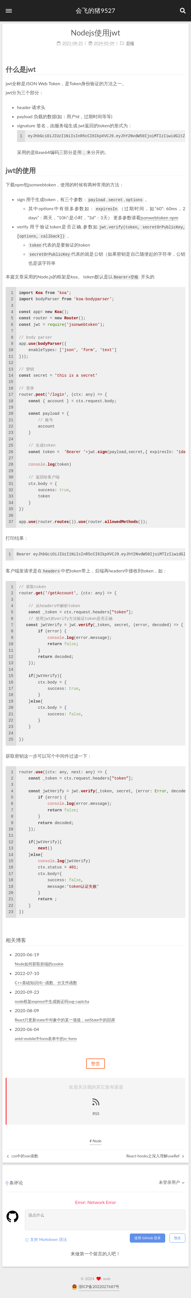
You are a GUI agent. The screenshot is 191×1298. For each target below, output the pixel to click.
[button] (9, 10)
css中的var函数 (22, 1155)
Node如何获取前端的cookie (39, 963)
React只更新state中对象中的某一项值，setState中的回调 (65, 1019)
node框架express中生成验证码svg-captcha (52, 1001)
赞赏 (95, 1063)
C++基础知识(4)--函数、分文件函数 (46, 982)
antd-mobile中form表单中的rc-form (46, 1038)
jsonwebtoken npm (159, 217)
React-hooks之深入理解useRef (155, 1155)
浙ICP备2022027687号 (99, 1286)
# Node (95, 1141)
